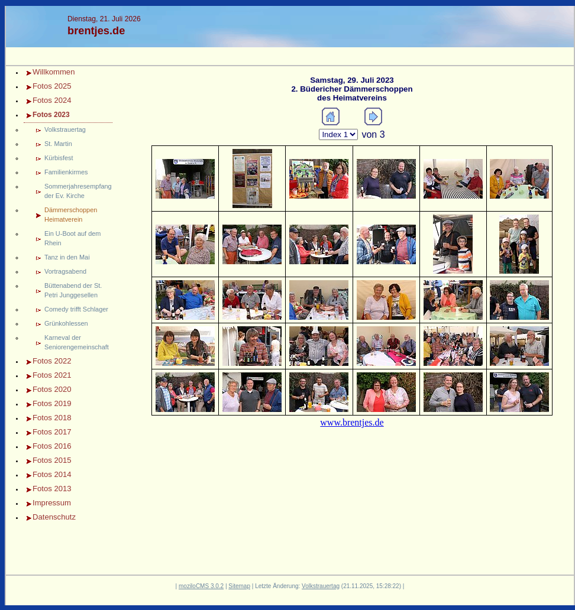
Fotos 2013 (52, 488)
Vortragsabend (65, 271)
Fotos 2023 (51, 115)
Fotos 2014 (52, 474)
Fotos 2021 (52, 375)
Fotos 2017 (52, 431)
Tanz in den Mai (67, 257)
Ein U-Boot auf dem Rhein (72, 238)
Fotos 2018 (52, 417)
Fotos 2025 (52, 86)
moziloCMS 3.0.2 (201, 586)
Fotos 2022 (52, 360)
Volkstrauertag (65, 129)
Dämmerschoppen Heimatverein (70, 214)
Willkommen (54, 71)
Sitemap (239, 586)
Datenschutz (54, 516)
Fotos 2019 (52, 403)
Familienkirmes (66, 172)
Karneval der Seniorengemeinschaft (76, 342)
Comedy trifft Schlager (76, 309)
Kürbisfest (58, 157)
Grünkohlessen (66, 323)
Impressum (52, 502)
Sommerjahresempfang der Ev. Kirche (78, 191)
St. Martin (58, 143)
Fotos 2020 (52, 389)
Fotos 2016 (52, 446)
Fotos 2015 (52, 460)
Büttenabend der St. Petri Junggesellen (73, 290)
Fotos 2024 (52, 100)
